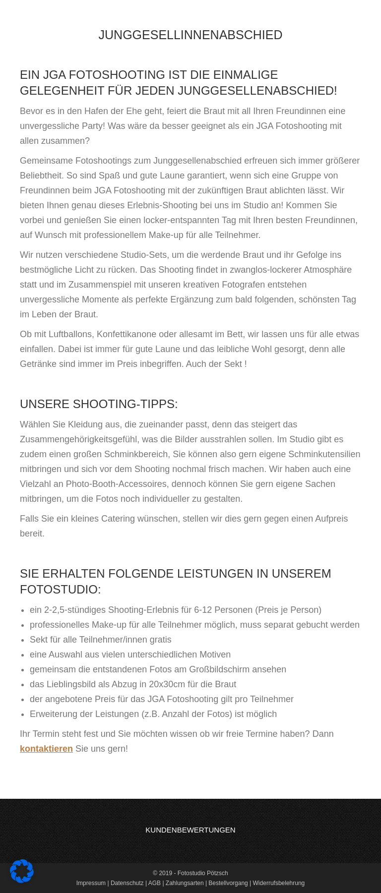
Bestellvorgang (228, 883)
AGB (154, 883)
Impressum (91, 883)
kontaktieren (46, 749)
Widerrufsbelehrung (279, 883)
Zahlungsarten (185, 883)
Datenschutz (127, 883)
